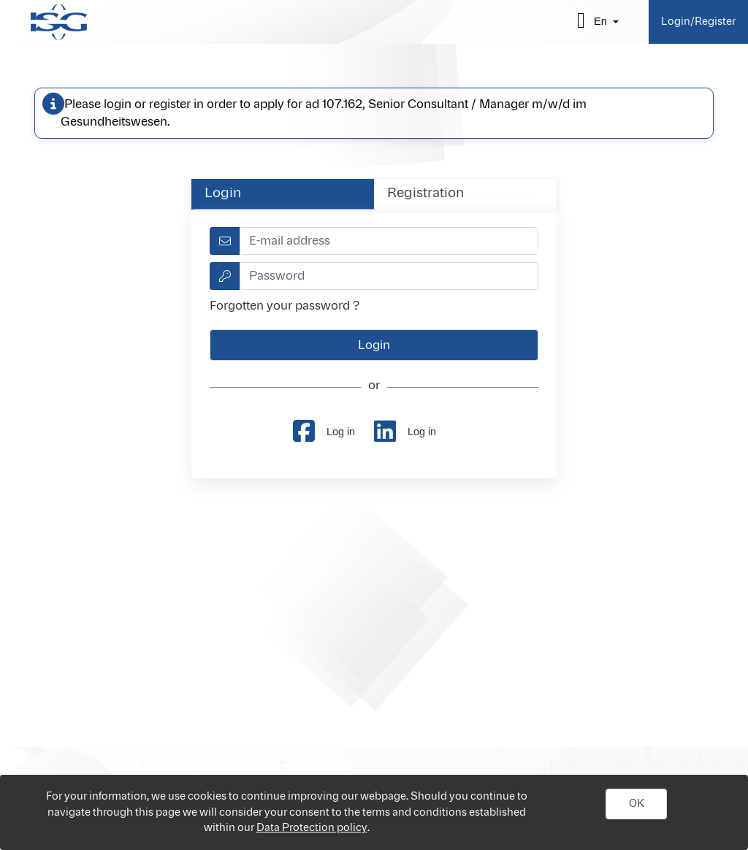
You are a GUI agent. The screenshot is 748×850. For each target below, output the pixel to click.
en (600, 21)
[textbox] (389, 241)
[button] (636, 804)
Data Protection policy (311, 827)
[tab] (282, 194)
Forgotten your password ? (284, 306)
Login (223, 193)
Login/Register (698, 21)
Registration (425, 193)
